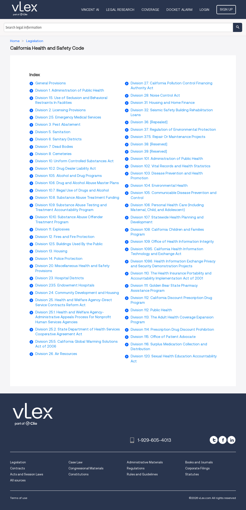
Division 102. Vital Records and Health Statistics (170, 166)
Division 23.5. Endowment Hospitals (64, 285)
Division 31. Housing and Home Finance (163, 103)
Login (204, 10)
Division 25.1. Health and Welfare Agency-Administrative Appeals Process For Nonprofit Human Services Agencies (73, 317)
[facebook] (223, 440)
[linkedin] (231, 440)
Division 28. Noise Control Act (155, 95)
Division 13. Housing (51, 251)
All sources (17, 480)
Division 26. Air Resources (56, 354)
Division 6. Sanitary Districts (58, 139)
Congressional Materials (85, 468)
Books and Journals (199, 462)
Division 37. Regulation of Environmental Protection (173, 129)
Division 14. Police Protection (58, 259)
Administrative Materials (145, 462)
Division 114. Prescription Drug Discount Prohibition (172, 329)
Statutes (192, 474)
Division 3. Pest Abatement (57, 124)
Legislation (18, 462)
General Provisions (50, 83)
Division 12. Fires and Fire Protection (64, 237)
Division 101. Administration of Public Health (167, 159)
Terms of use (18, 497)
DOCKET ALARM (179, 10)
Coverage (150, 10)
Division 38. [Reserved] (149, 144)
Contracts (17, 468)
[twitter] (214, 440)
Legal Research (120, 10)
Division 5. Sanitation (52, 132)
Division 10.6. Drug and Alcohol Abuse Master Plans (77, 183)
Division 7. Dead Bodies (54, 147)
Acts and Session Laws (26, 474)
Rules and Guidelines (142, 474)
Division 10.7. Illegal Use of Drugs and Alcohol (72, 190)
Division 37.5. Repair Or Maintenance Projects (168, 137)
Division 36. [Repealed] (149, 122)
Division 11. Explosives (52, 229)
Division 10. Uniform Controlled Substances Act (74, 161)
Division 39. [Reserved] (149, 151)
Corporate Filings (197, 468)
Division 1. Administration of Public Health (69, 90)
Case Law (75, 462)
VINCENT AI (90, 10)
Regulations (135, 468)
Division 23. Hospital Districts (59, 278)
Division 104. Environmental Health (159, 185)
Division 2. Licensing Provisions (60, 110)
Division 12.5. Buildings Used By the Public (69, 244)
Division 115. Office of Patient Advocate (163, 337)
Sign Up (226, 9)
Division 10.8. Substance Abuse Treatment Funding (77, 197)
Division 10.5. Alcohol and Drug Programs (68, 176)
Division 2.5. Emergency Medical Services (68, 117)
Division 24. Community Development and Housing (77, 293)
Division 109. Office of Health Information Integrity (172, 241)
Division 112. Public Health (151, 310)
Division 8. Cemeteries (53, 154)
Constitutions (78, 474)
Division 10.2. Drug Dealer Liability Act (65, 168)
